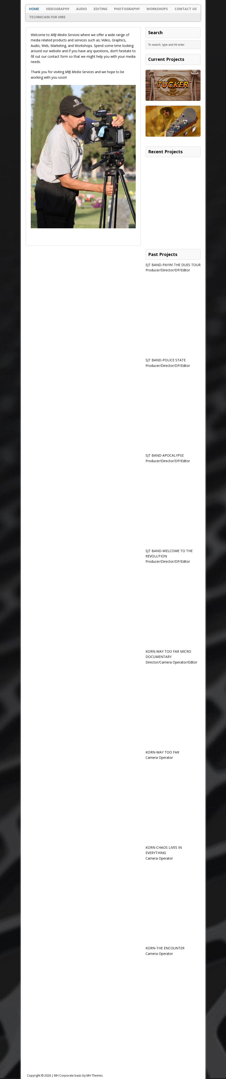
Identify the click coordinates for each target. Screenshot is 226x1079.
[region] (83, 165)
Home (34, 8)
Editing (100, 8)
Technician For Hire (47, 17)
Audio (81, 8)
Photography (127, 8)
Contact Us (186, 8)
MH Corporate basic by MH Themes (78, 1075)
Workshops (157, 8)
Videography (57, 8)
